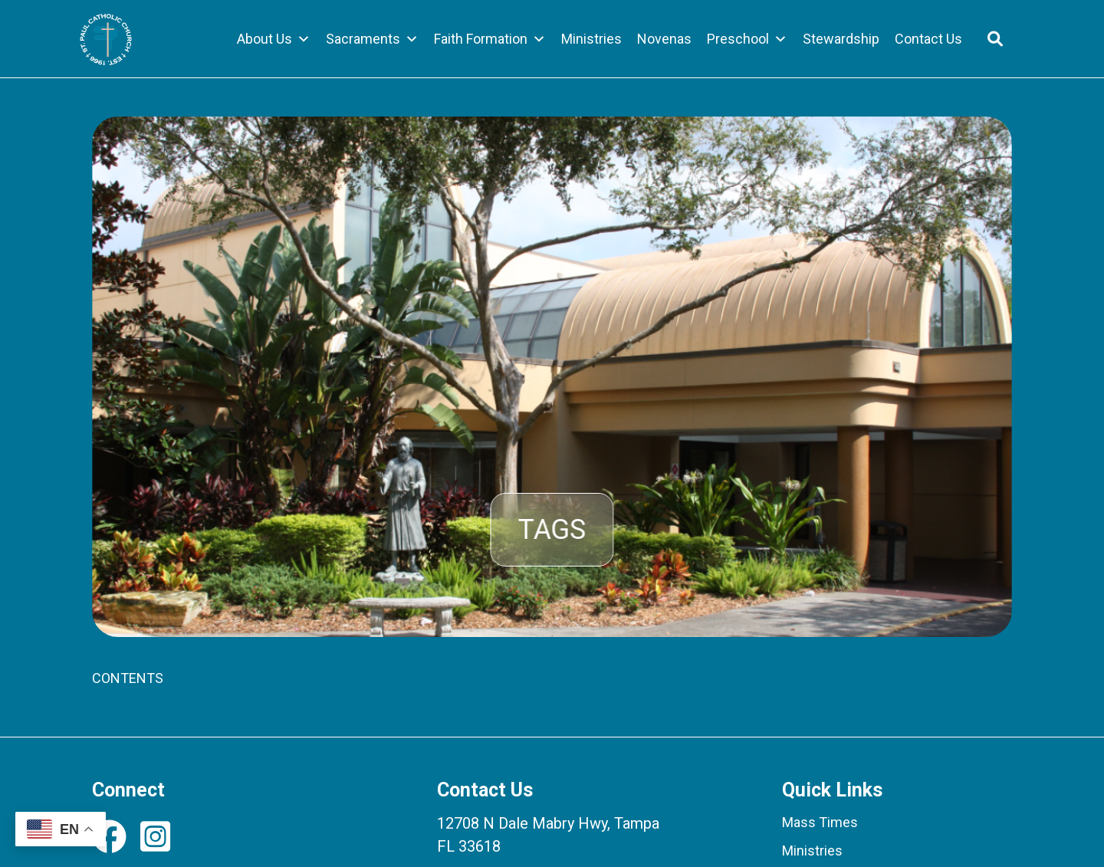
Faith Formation (490, 39)
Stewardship (841, 39)
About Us (273, 39)
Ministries (591, 39)
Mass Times (820, 822)
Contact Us (928, 39)
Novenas (664, 39)
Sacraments (372, 39)
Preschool (747, 39)
